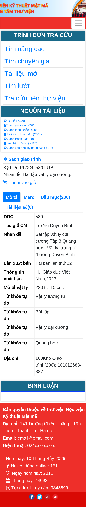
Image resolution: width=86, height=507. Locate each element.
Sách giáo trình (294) (19, 125)
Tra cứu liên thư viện (34, 98)
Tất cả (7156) (14, 120)
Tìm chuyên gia (27, 61)
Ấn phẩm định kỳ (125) (20, 143)
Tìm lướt (17, 85)
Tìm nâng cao (24, 48)
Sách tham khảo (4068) (21, 129)
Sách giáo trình (24, 159)
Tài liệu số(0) (19, 207)
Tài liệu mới (21, 73)
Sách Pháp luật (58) (19, 138)
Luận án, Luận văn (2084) (23, 134)
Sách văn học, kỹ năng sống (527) (28, 147)
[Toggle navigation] (78, 23)
